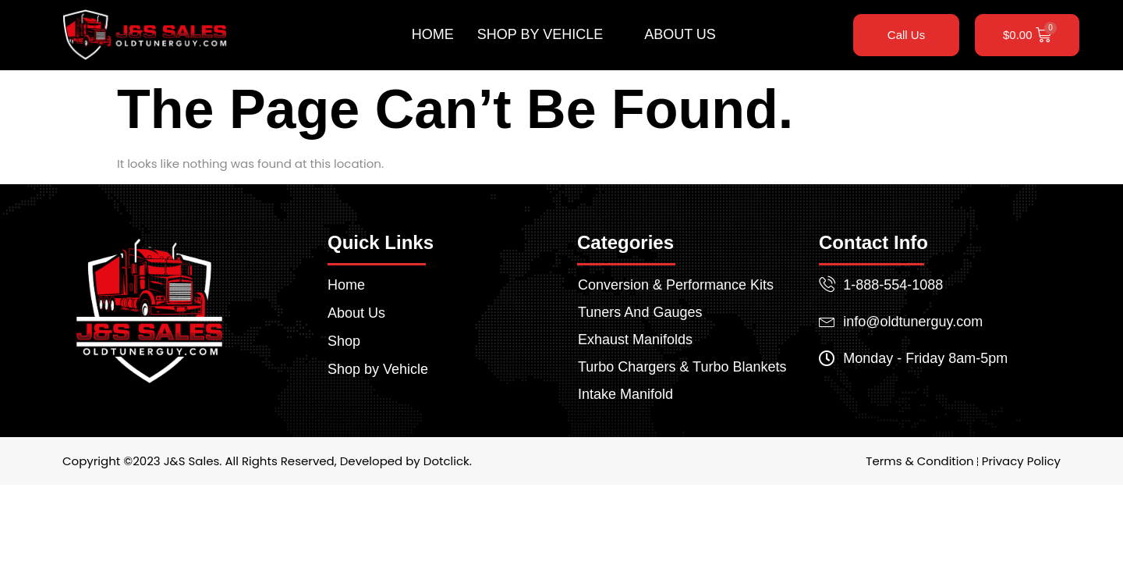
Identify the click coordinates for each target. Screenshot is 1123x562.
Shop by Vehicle (546, 35)
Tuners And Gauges (640, 312)
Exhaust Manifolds (635, 339)
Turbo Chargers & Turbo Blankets (682, 367)
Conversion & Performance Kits (676, 285)
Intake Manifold (625, 394)
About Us (680, 34)
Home (433, 34)
